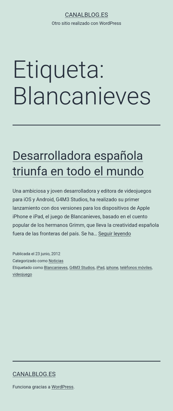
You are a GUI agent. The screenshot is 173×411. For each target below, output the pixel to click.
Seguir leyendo (114, 234)
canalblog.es (86, 14)
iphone (112, 267)
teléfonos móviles (136, 267)
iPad (100, 267)
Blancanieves (56, 267)
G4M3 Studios (82, 267)
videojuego (22, 274)
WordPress (62, 386)
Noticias (56, 260)
